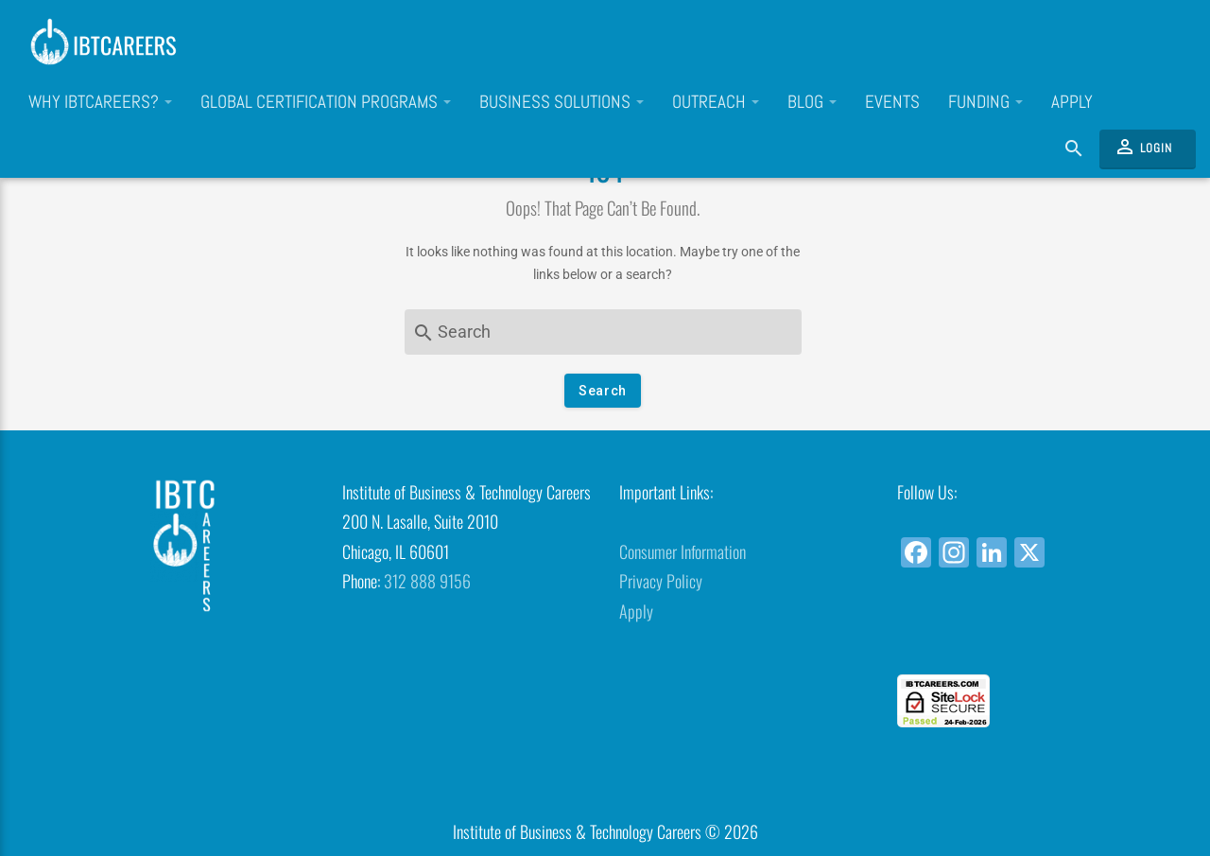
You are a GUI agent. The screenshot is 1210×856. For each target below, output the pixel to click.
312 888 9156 (427, 580)
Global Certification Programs (325, 102)
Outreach (715, 102)
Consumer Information (682, 551)
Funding (985, 102)
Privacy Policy (660, 580)
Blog (812, 102)
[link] (1021, 639)
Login (1143, 146)
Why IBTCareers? (100, 102)
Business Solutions (561, 102)
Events (892, 102)
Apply (1072, 102)
